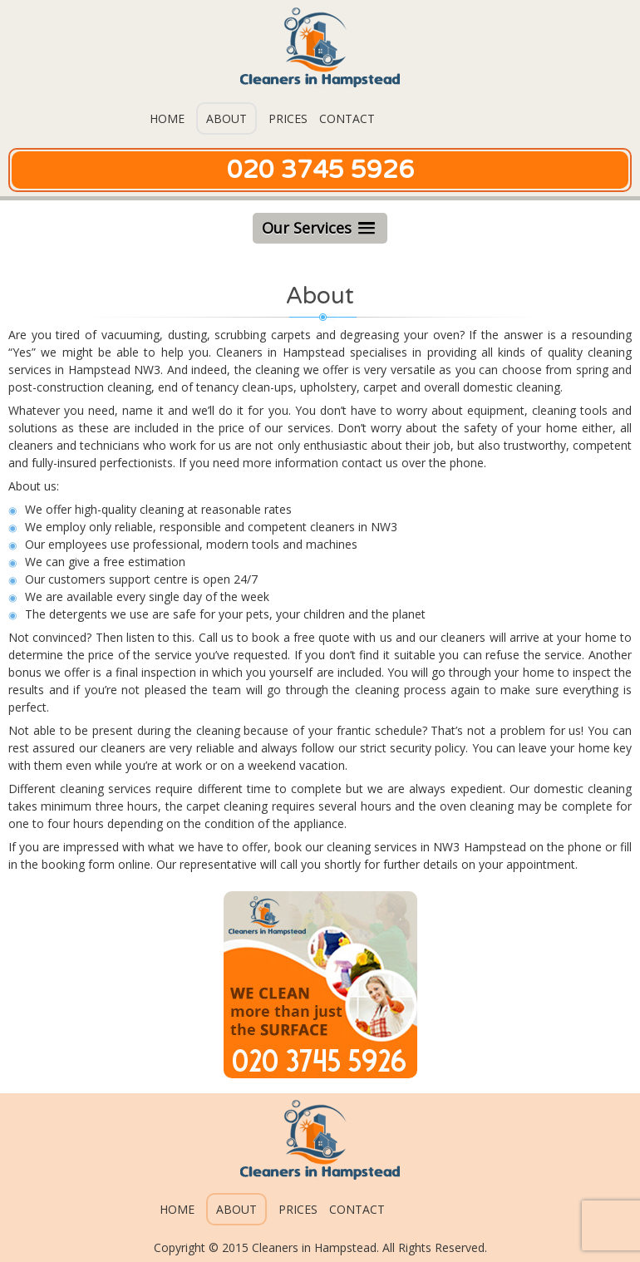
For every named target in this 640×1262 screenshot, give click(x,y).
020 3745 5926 (320, 170)
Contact (347, 118)
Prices (288, 118)
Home (167, 118)
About (226, 118)
